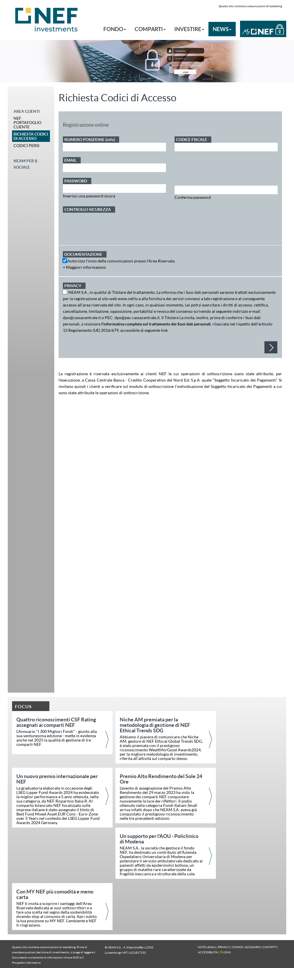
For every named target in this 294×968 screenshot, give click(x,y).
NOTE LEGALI (207, 947)
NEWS (222, 29)
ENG (228, 952)
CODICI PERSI (26, 145)
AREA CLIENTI (26, 111)
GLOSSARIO (252, 947)
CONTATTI (269, 947)
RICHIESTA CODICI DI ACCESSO (30, 136)
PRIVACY (224, 947)
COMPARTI (150, 29)
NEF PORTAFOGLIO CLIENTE (27, 122)
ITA (222, 952)
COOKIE (237, 947)
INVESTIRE (189, 29)
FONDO (114, 29)
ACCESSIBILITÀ (208, 952)
